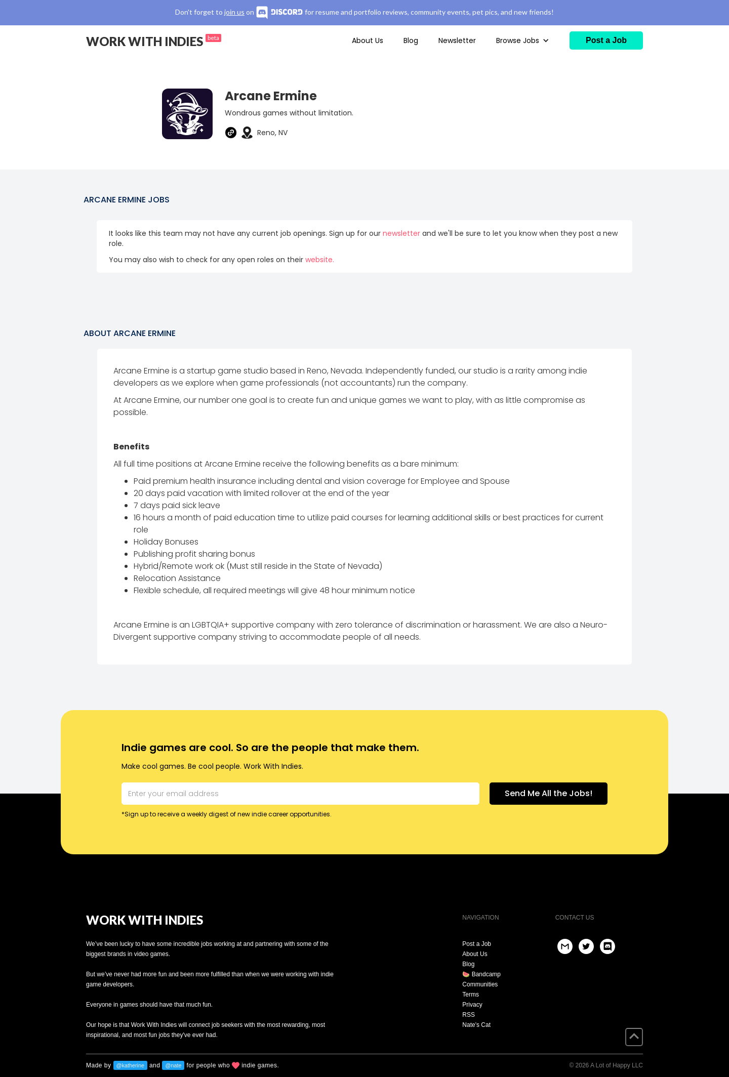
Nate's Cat (476, 1024)
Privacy (472, 1004)
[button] (522, 40)
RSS (468, 1014)
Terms (470, 994)
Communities (480, 984)
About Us (367, 40)
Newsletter (457, 40)
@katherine (130, 1065)
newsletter (401, 233)
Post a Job (476, 943)
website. (319, 260)
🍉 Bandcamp (481, 974)
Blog (410, 40)
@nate (173, 1065)
